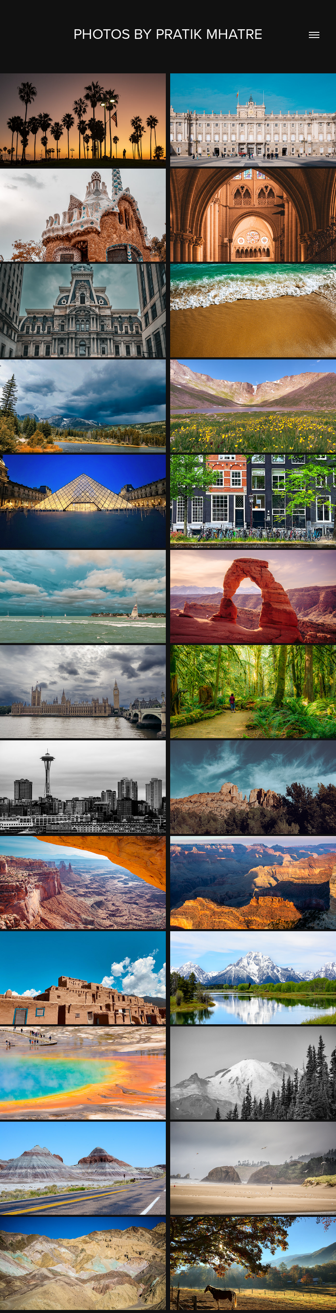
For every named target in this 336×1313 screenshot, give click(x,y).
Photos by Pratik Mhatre (168, 33)
